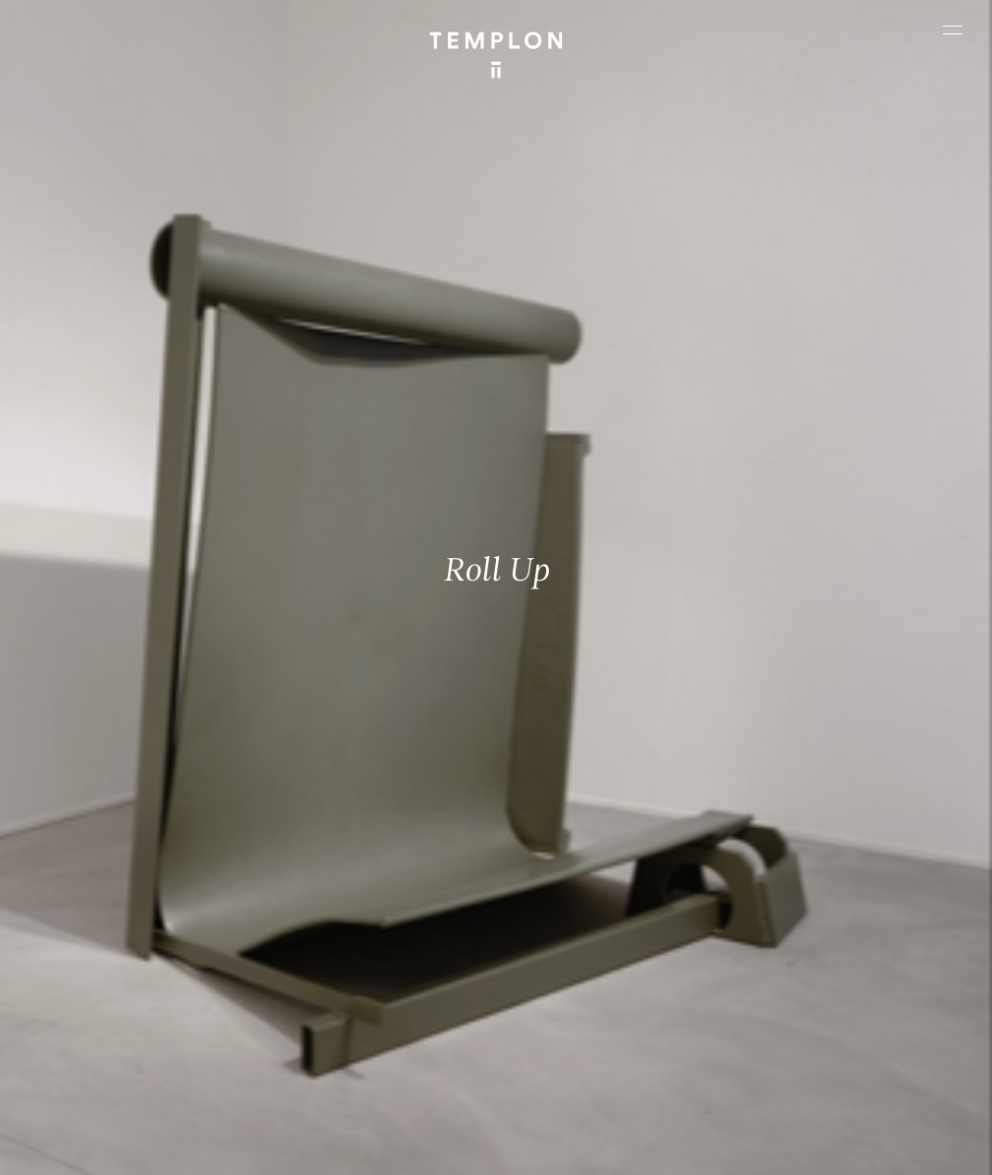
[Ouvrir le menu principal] (952, 29)
